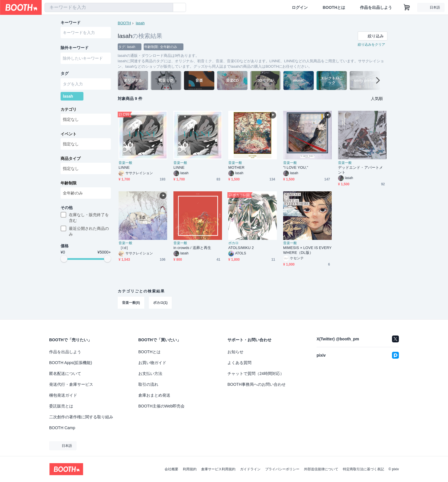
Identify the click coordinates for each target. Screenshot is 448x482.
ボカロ (233, 243)
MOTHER (236, 167)
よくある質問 (239, 362)
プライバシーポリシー (282, 469)
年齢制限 (69, 183)
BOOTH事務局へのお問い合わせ (256, 384)
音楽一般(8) (131, 303)
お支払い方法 (150, 373)
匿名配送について (65, 373)
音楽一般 (125, 162)
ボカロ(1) (160, 303)
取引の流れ (148, 384)
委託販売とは (61, 406)
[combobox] (109, 7)
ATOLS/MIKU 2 (241, 248)
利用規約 (190, 469)
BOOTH (124, 23)
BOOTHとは (334, 7)
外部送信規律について (321, 469)
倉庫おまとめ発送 (154, 395)
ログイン (300, 7)
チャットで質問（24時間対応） (255, 373)
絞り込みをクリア (371, 45)
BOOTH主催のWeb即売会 (161, 406)
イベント (69, 134)
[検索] (167, 8)
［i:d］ (124, 248)
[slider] (64, 258)
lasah (140, 23)
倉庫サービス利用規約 (218, 469)
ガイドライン (250, 469)
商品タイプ (71, 158)
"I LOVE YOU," (295, 167)
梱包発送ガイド (63, 395)
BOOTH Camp (62, 427)
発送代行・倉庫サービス (71, 384)
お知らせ (235, 352)
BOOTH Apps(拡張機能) (70, 362)
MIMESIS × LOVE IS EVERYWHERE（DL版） (307, 250)
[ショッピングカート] (406, 7)
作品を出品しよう (376, 7)
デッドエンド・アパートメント (360, 169)
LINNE (124, 167)
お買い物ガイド (152, 362)
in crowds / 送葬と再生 (192, 248)
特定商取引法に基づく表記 (363, 469)
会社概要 (171, 469)
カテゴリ (69, 109)
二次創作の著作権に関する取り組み (81, 417)
